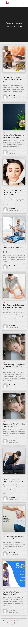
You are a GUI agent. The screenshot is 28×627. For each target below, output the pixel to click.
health (5, 75)
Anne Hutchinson (19, 620)
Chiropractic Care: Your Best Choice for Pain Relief (14, 425)
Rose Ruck (12, 95)
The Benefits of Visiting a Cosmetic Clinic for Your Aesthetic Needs (12, 192)
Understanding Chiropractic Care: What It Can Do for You (14, 367)
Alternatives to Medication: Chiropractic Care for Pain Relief (13, 250)
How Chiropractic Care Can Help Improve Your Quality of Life (13, 307)
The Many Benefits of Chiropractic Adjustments (13, 480)
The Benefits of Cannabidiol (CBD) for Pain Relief (13, 136)
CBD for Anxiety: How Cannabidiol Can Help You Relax (13, 79)
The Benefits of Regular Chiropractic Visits (12, 593)
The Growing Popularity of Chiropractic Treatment (13, 538)
